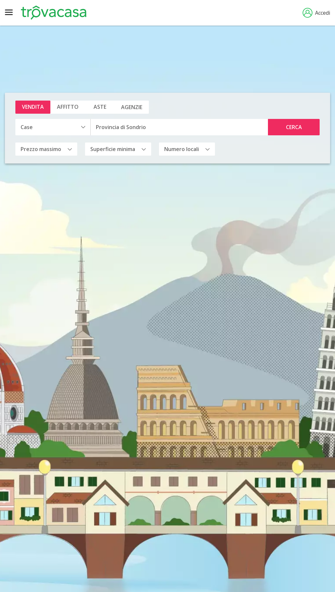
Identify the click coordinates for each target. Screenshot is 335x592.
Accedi (316, 13)
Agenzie (131, 107)
